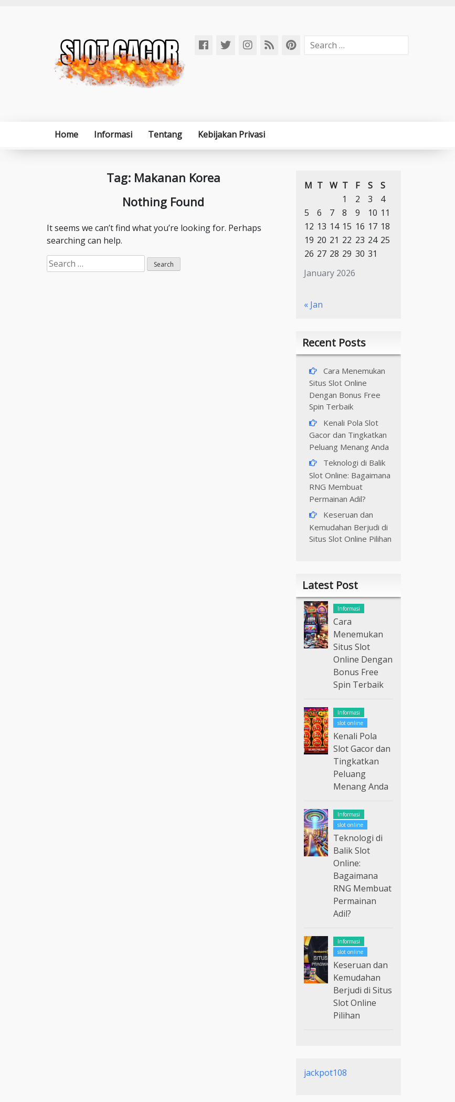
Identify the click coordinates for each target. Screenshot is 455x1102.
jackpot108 (325, 1072)
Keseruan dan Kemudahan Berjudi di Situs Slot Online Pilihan (350, 526)
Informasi (113, 134)
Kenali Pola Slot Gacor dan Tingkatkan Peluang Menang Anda (349, 434)
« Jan (313, 304)
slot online (350, 723)
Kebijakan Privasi (231, 134)
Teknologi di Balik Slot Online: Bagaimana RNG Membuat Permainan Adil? (362, 875)
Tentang (165, 134)
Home (66, 134)
